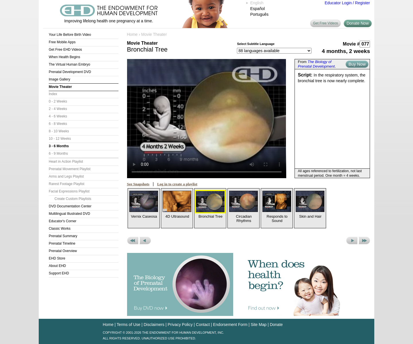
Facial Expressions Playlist (69, 191)
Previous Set (132, 240)
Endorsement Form (230, 324)
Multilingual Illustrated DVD (69, 214)
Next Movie (351, 240)
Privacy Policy (180, 324)
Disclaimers (154, 324)
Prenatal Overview (63, 251)
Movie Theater (60, 87)
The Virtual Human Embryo (69, 64)
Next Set (364, 240)
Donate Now (357, 23)
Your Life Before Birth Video (70, 35)
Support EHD (59, 273)
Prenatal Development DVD (70, 72)
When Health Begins (64, 57)
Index (53, 94)
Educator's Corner (62, 221)
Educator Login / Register (347, 3)
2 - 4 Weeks (58, 109)
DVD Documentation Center (70, 206)
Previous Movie (145, 240)
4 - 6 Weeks (58, 116)
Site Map (258, 324)
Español (257, 8)
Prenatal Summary (63, 236)
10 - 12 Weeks (60, 139)
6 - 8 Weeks (58, 124)
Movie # (351, 44)
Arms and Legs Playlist (66, 176)
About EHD (57, 266)
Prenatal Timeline (62, 243)
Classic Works (60, 229)
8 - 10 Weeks (59, 131)
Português (259, 14)
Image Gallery (59, 79)
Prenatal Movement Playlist (69, 169)
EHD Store (57, 258)
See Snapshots (138, 184)
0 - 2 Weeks (58, 101)
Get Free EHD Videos (65, 50)
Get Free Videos (325, 23)
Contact (203, 324)
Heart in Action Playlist (66, 162)
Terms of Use (128, 324)
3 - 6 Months (59, 146)
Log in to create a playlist (177, 184)
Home (132, 34)
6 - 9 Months (58, 154)
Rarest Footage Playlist (66, 184)
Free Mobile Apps (62, 42)
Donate (276, 324)
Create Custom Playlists (72, 199)
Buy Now (357, 64)
